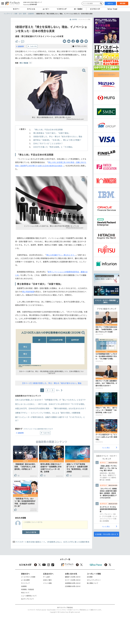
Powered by (30, 4)
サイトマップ (25, 583)
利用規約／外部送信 (27, 589)
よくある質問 (25, 580)
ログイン (110, 3)
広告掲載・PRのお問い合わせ (105, 534)
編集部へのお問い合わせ (72, 577)
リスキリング (62, 9)
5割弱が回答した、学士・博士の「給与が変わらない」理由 (57, 136)
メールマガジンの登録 (28, 577)
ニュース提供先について (29, 596)
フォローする (33, 46)
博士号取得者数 (28, 291)
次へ (58, 390)
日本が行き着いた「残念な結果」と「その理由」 (53, 147)
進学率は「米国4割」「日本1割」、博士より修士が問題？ (57, 140)
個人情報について (92, 583)
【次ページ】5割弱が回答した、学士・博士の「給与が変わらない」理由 (51, 383)
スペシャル (31, 9)
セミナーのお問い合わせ (72, 580)
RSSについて (25, 592)
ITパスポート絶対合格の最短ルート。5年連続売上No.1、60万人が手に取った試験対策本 (52, 541)
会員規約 (24, 586)
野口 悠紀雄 (24, 63)
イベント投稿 (47, 583)
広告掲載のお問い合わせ (72, 586)
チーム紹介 (46, 577)
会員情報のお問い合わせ (72, 583)
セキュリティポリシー (94, 580)
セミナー (16, 9)
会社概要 (90, 577)
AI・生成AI (78, 9)
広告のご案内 (47, 580)
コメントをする (31, 532)
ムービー (46, 9)
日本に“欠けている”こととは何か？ (48, 143)
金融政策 (21, 46)
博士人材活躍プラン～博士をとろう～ (61, 255)
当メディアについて (27, 599)
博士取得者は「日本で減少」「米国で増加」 (51, 133)
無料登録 (122, 3)
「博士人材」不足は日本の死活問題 (48, 129)
